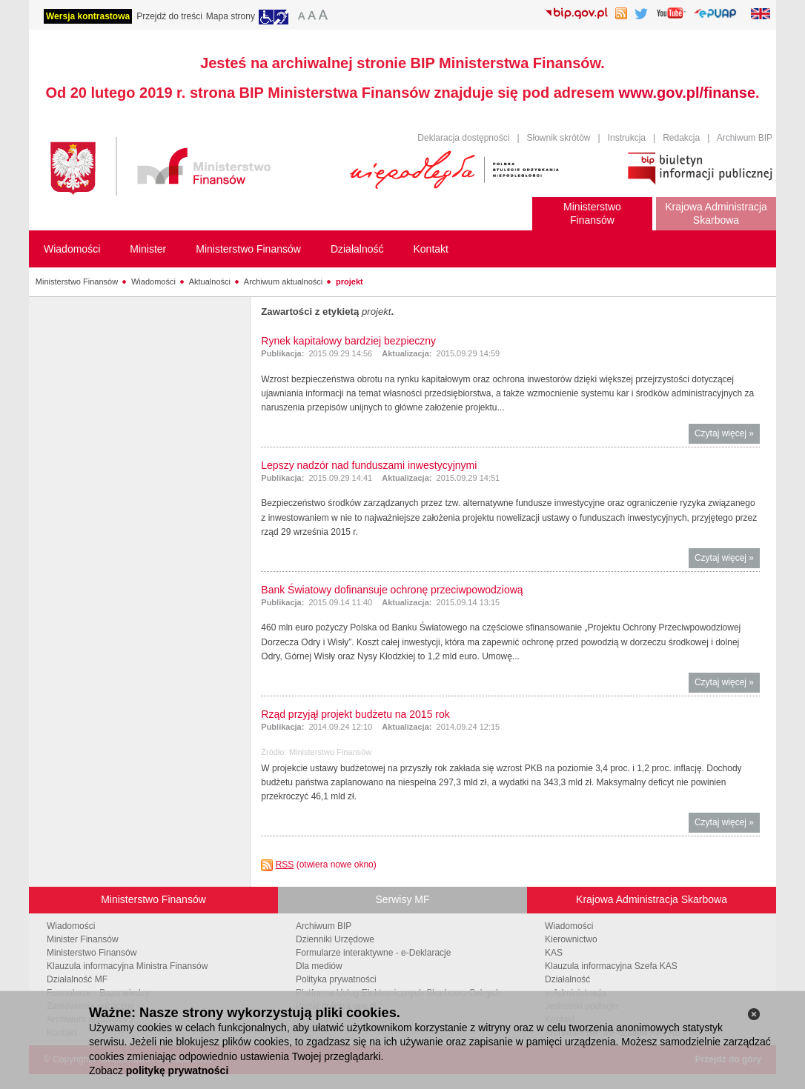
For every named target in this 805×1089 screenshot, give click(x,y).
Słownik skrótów (559, 138)
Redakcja (681, 138)
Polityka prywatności (336, 979)
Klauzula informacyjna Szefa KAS (611, 966)
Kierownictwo (571, 939)
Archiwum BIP (744, 138)
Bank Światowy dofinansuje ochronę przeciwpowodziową (392, 590)
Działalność (567, 979)
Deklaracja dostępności (463, 138)
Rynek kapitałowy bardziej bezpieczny (348, 341)
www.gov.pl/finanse (687, 92)
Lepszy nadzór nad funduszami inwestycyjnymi (369, 465)
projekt (349, 281)
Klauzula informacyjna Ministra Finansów (127, 966)
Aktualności (210, 281)
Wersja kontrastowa (88, 16)
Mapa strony (230, 16)
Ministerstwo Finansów (77, 281)
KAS (554, 953)
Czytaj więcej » (727, 435)
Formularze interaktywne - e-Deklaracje (373, 953)
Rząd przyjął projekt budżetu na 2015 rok (355, 714)
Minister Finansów (83, 939)
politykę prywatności (177, 1070)
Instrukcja (627, 138)
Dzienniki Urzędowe (335, 939)
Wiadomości (153, 281)
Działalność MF (77, 979)
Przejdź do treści (169, 16)
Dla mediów (319, 966)
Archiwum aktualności (283, 281)
